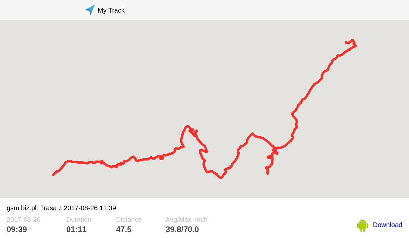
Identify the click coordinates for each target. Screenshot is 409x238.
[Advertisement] (249, 10)
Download (387, 224)
